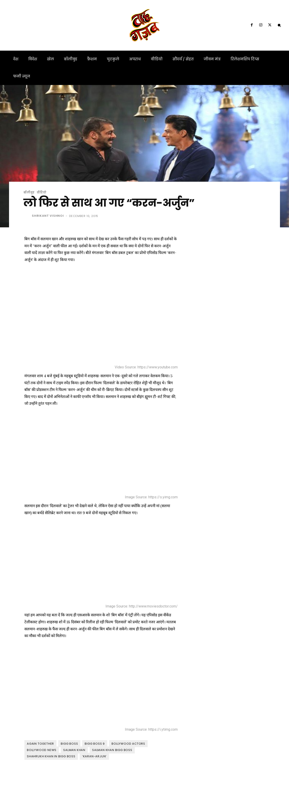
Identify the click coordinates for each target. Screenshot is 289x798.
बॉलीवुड (29, 192)
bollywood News (41, 750)
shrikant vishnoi (48, 216)
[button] (279, 25)
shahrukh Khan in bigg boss (51, 756)
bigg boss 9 (95, 744)
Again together (40, 744)
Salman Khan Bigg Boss (112, 750)
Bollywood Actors (128, 744)
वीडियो (41, 192)
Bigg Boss (69, 744)
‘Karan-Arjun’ (94, 756)
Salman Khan (74, 750)
